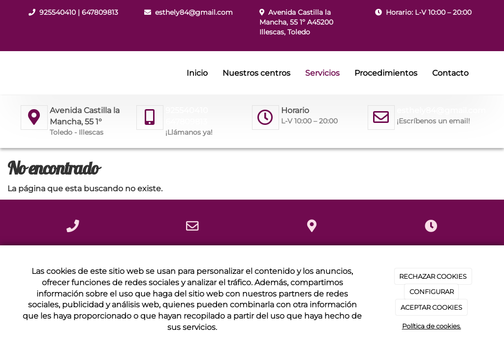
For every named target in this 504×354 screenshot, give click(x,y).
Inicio (197, 73)
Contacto (450, 73)
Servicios (322, 73)
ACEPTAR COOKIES (431, 307)
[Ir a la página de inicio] (18, 73)
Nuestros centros (256, 73)
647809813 (100, 12)
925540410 (57, 12)
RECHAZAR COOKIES (433, 276)
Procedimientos (385, 73)
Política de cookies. (431, 326)
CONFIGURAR (432, 291)
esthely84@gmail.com (194, 12)
